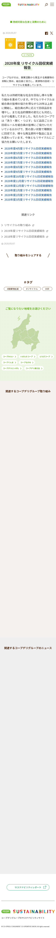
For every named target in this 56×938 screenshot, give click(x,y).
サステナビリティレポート (28, 887)
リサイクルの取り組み (17, 225)
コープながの (27, 55)
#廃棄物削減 (13, 288)
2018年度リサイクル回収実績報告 (24, 236)
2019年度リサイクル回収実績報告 (24, 231)
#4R (47, 288)
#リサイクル (32, 288)
